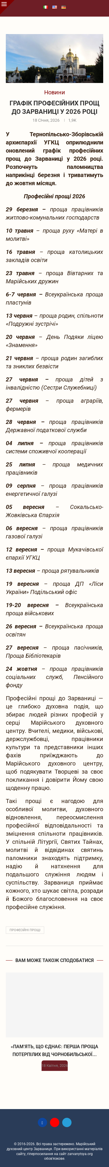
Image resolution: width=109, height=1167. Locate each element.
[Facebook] (42, 1122)
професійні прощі (25, 930)
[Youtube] (54, 1122)
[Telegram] (67, 1122)
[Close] (7, 7)
